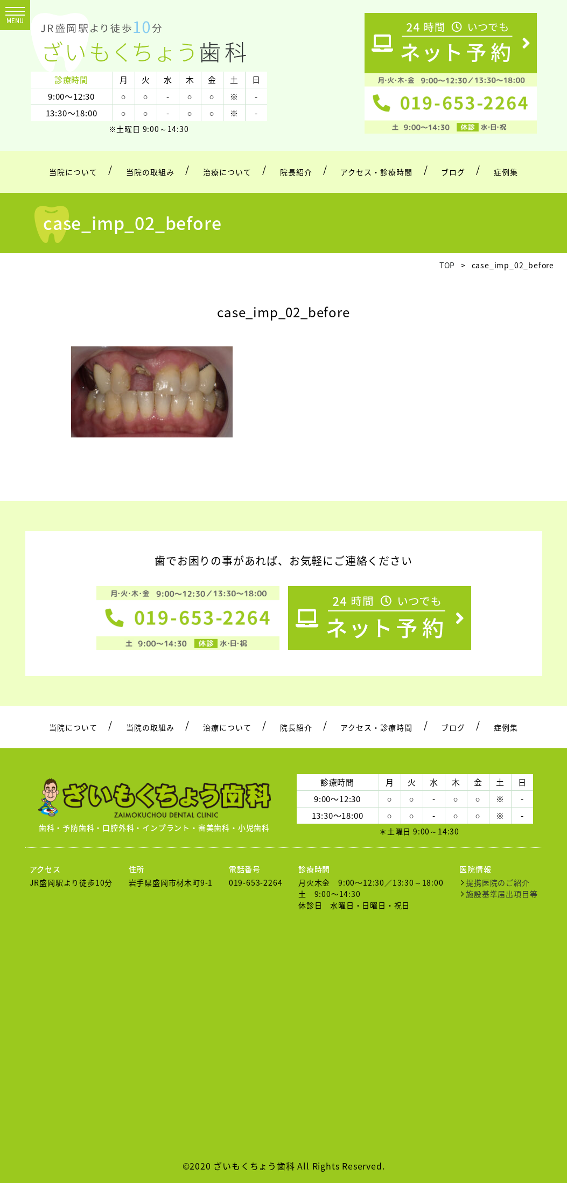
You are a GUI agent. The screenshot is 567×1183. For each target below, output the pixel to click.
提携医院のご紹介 (497, 882)
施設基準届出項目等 (501, 893)
